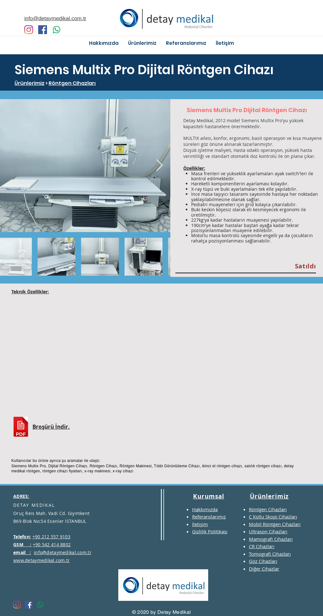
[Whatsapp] (56, 29)
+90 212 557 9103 (51, 537)
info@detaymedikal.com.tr (62, 552)
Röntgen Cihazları (72, 83)
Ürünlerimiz (29, 83)
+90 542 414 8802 (52, 544)
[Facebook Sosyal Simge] (42, 29)
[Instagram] (28, 29)
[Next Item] (159, 165)
